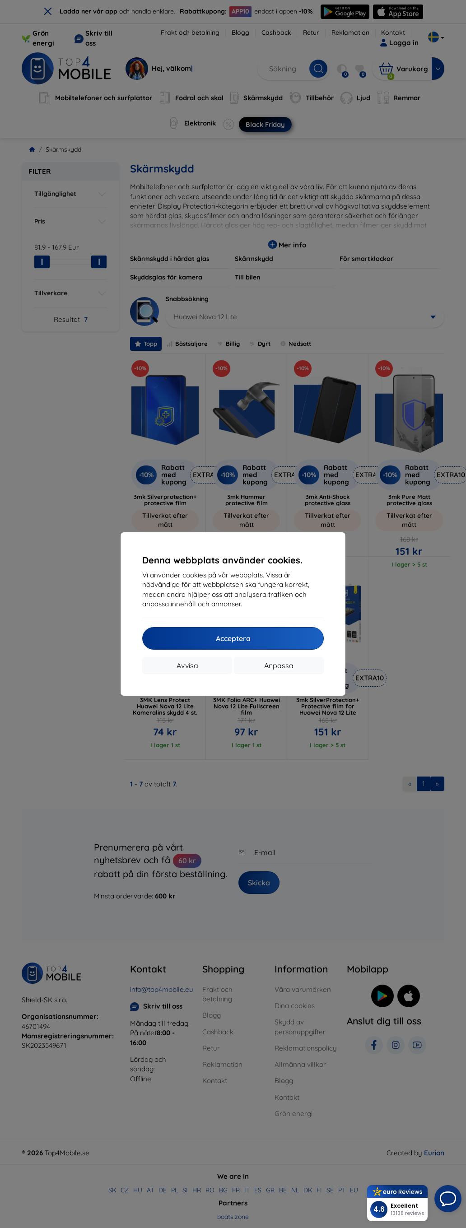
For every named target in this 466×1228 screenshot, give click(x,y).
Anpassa (279, 665)
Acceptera (233, 638)
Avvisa (187, 665)
